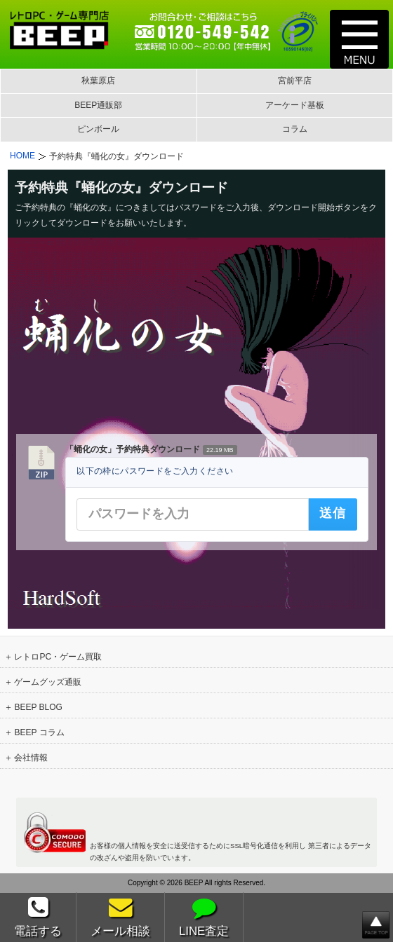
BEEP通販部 (98, 105)
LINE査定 (204, 917)
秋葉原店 (98, 81)
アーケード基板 (294, 105)
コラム (294, 129)
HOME (22, 156)
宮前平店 (295, 81)
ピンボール (98, 129)
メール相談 (120, 917)
